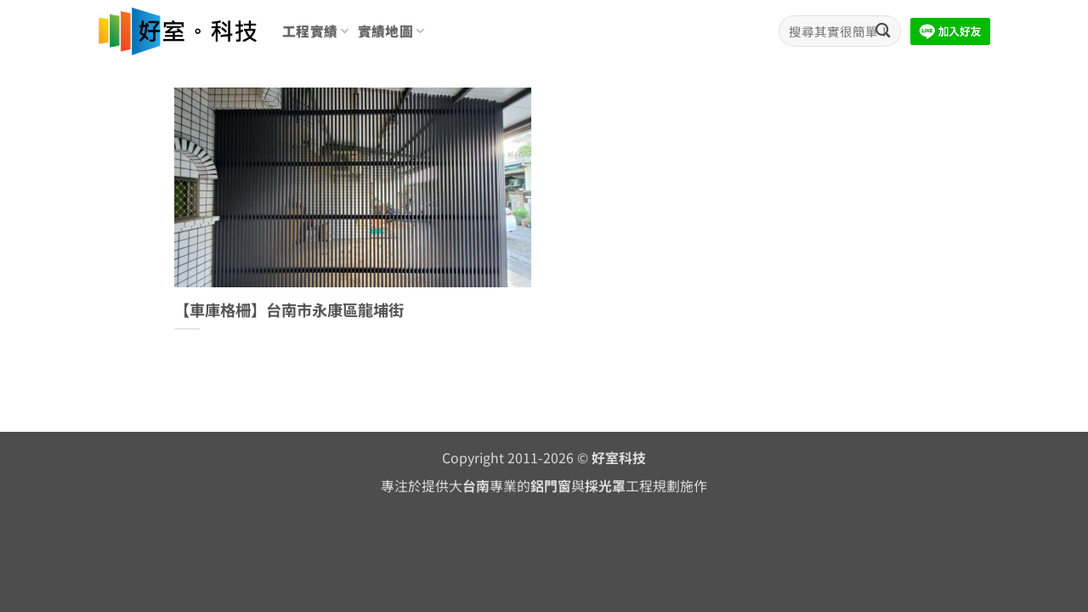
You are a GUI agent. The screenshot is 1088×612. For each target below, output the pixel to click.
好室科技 (619, 458)
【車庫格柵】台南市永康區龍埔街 (289, 310)
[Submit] (882, 31)
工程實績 (315, 31)
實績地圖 (391, 31)
